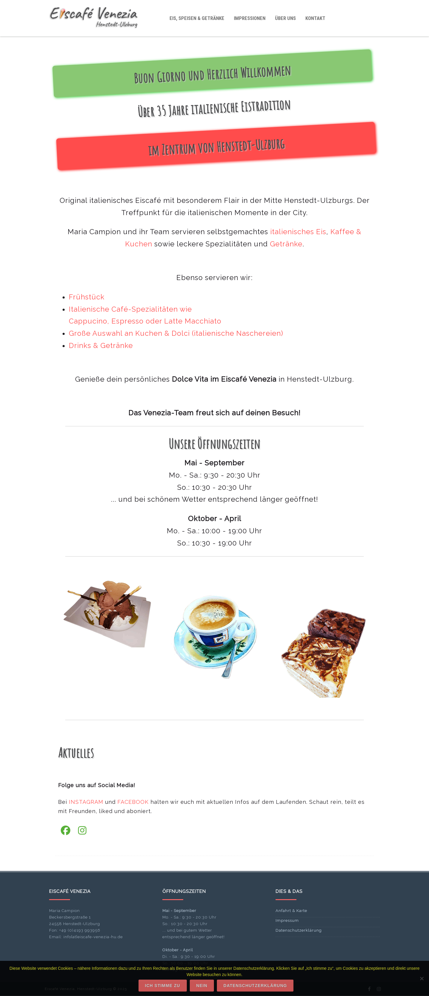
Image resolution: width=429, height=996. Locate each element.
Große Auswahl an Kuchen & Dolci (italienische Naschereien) (176, 333)
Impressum (287, 920)
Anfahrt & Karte (291, 910)
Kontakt (315, 18)
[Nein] (422, 978)
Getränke (286, 244)
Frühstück (87, 297)
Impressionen (249, 18)
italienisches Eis (298, 232)
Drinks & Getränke (101, 345)
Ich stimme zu (162, 985)
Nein (201, 985)
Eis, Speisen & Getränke (197, 18)
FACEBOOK (133, 802)
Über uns (285, 18)
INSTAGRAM (86, 802)
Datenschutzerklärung (299, 930)
